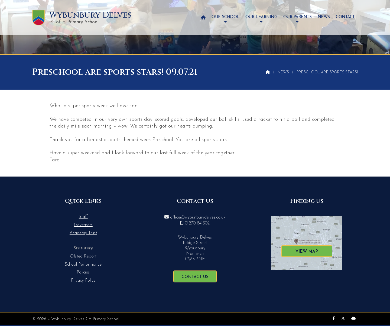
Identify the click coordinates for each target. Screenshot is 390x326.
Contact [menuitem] (345, 17)
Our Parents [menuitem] (297, 17)
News (283, 72)
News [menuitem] (324, 17)
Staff (83, 217)
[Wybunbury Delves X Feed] (343, 318)
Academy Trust (83, 233)
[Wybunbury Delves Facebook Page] (334, 318)
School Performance (83, 264)
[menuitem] (203, 17)
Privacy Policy (83, 280)
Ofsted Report (83, 256)
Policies (83, 272)
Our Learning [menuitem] (261, 17)
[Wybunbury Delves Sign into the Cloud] (353, 318)
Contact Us (195, 277)
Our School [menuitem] (225, 17)
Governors (83, 225)
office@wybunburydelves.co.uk (197, 217)
